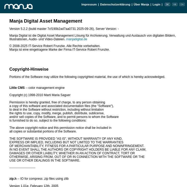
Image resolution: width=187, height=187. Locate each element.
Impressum (89, 4)
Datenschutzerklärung (115, 4)
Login (156, 4)
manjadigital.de (76, 39)
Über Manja (141, 4)
